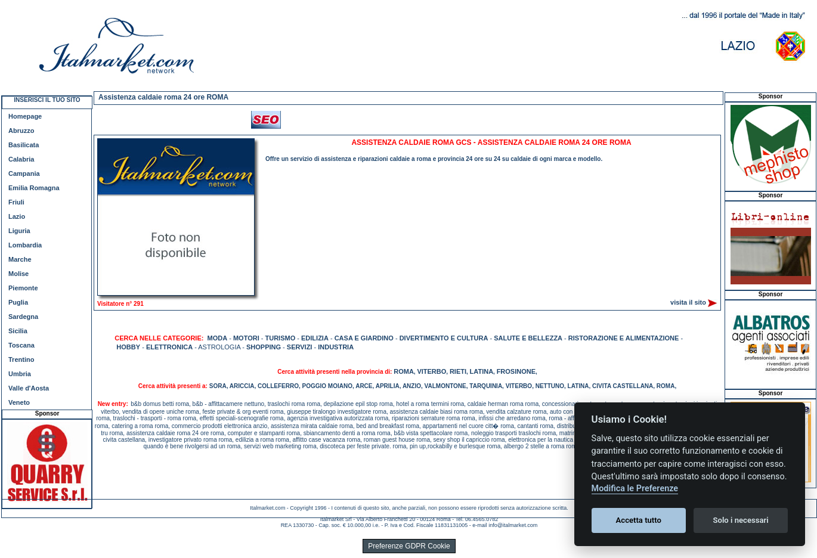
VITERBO (431, 371)
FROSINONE (516, 371)
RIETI (458, 371)
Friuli (16, 202)
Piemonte (23, 288)
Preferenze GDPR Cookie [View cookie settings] (409, 546)
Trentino (21, 359)
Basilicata (23, 144)
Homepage (25, 116)
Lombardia (25, 245)
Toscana (21, 345)
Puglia (18, 302)
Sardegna (23, 316)
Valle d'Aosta (28, 388)
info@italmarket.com (512, 525)
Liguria (19, 230)
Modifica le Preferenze (635, 488)
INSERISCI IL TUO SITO (47, 100)
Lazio (16, 216)
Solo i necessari (741, 520)
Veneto (19, 402)
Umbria (19, 373)
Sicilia (17, 330)
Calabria (21, 159)
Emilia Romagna (34, 187)
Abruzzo (21, 130)
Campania (24, 173)
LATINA (482, 371)
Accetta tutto (638, 520)
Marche (20, 259)
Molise (18, 273)
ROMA (404, 371)
